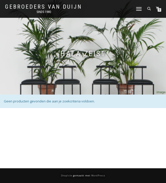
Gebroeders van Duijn (43, 7)
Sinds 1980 (43, 12)
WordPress (97, 175)
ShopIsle (67, 175)
